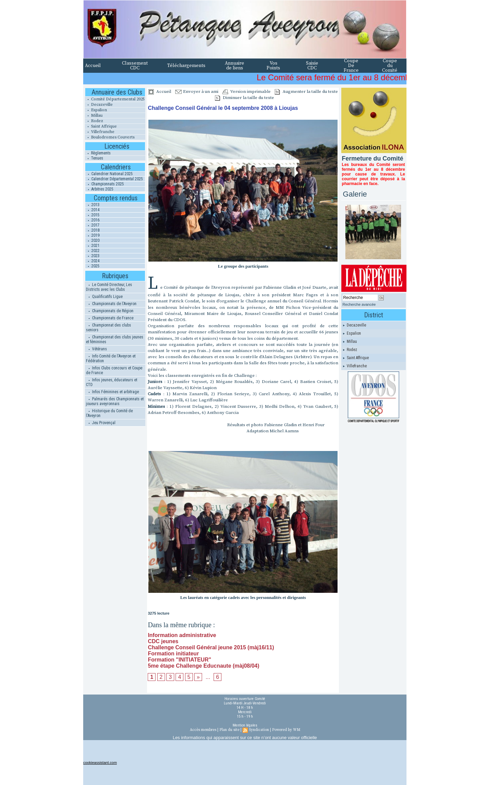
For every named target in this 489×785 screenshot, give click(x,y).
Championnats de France (109, 318)
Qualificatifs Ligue (104, 296)
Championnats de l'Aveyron (111, 303)
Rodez (94, 120)
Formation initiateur (173, 653)
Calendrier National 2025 (109, 173)
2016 (92, 220)
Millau (94, 115)
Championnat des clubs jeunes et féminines (114, 339)
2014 (92, 209)
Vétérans (96, 349)
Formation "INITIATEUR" (179, 660)
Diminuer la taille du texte (244, 97)
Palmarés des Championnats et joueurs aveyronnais (115, 401)
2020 (92, 240)
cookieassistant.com (100, 763)
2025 (92, 266)
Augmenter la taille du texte (306, 91)
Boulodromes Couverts (109, 137)
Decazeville (99, 104)
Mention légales (245, 725)
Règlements (98, 153)
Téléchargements (186, 65)
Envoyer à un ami (196, 91)
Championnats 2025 (104, 184)
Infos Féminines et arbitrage (112, 391)
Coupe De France (351, 66)
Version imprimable (246, 91)
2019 (92, 235)
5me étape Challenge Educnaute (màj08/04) (203, 666)
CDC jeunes (163, 641)
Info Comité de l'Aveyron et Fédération (110, 358)
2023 (92, 255)
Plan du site (229, 730)
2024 (92, 260)
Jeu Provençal (100, 422)
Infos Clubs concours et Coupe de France (114, 370)
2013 (92, 204)
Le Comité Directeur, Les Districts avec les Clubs (109, 287)
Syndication (259, 730)
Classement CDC (135, 65)
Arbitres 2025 (99, 189)
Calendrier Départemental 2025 (114, 179)
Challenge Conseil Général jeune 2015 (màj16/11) (211, 647)
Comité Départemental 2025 (115, 99)
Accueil (93, 65)
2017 (92, 225)
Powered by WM (286, 730)
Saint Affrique (101, 126)
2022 (92, 250)
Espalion (96, 110)
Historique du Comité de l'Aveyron (109, 413)
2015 (92, 215)
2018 (92, 230)
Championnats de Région (109, 310)
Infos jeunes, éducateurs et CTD (111, 382)
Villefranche (99, 131)
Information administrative (182, 635)
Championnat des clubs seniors (108, 327)
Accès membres (203, 730)
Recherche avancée (359, 304)
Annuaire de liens (234, 65)
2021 (92, 245)
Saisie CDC (312, 65)
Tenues (94, 158)
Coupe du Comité (389, 66)
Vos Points (273, 65)
